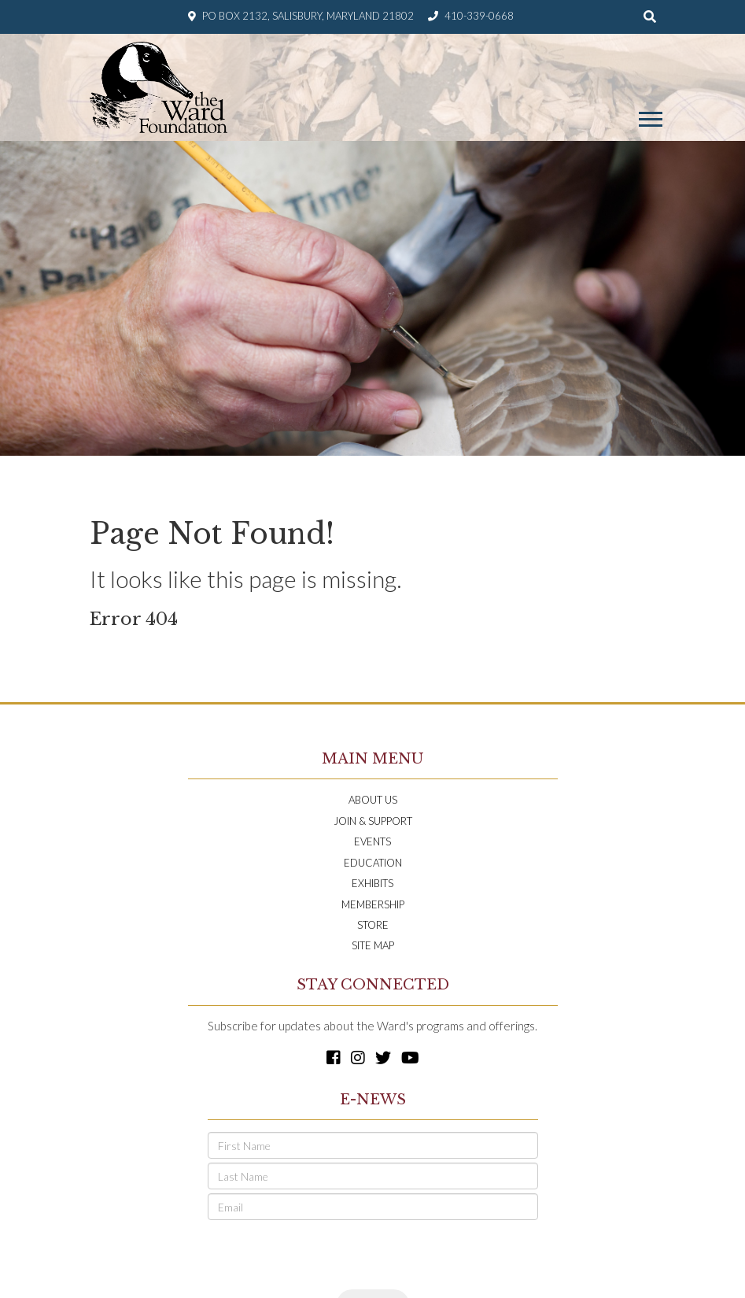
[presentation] (327, 1254)
